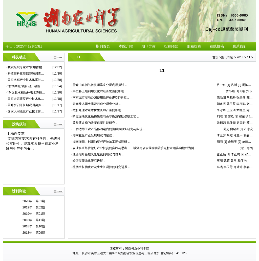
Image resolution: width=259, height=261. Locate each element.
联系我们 (239, 46)
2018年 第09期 (34, 232)
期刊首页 (103, 46)
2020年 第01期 (34, 201)
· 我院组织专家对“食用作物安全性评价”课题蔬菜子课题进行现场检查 (25, 67)
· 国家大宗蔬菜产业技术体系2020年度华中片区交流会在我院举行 (25, 111)
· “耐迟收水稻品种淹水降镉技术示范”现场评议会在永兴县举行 (25, 92)
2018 (240, 57)
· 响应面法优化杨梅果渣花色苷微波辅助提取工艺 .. (105, 116)
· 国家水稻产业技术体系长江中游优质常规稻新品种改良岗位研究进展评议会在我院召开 (25, 80)
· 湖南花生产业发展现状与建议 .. (93, 135)
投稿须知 (171, 46)
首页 (215, 57)
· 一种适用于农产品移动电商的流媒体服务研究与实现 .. (108, 129)
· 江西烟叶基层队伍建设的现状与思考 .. (97, 154)
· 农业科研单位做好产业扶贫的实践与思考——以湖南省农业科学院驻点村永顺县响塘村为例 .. (134, 148)
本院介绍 (126, 46)
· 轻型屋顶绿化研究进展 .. (88, 160)
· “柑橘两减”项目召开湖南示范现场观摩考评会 (25, 86)
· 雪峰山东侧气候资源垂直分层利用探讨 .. (99, 85)
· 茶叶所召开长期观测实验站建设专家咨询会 (25, 105)
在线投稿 (217, 46)
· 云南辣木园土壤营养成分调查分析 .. (96, 104)
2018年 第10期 (34, 226)
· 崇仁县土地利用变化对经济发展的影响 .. (99, 91)
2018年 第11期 (34, 220)
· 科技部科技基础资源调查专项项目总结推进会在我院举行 (25, 73)
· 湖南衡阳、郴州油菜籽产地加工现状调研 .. (100, 142)
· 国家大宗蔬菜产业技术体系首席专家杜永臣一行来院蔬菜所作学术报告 (25, 99)
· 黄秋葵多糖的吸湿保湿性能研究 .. (94, 123)
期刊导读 (148, 46)
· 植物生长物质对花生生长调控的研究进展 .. (100, 167)
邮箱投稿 (194, 46)
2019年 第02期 (34, 207)
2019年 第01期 (34, 214)
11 (248, 57)
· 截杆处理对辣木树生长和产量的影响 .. (97, 110)
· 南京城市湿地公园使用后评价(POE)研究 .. (100, 97)
